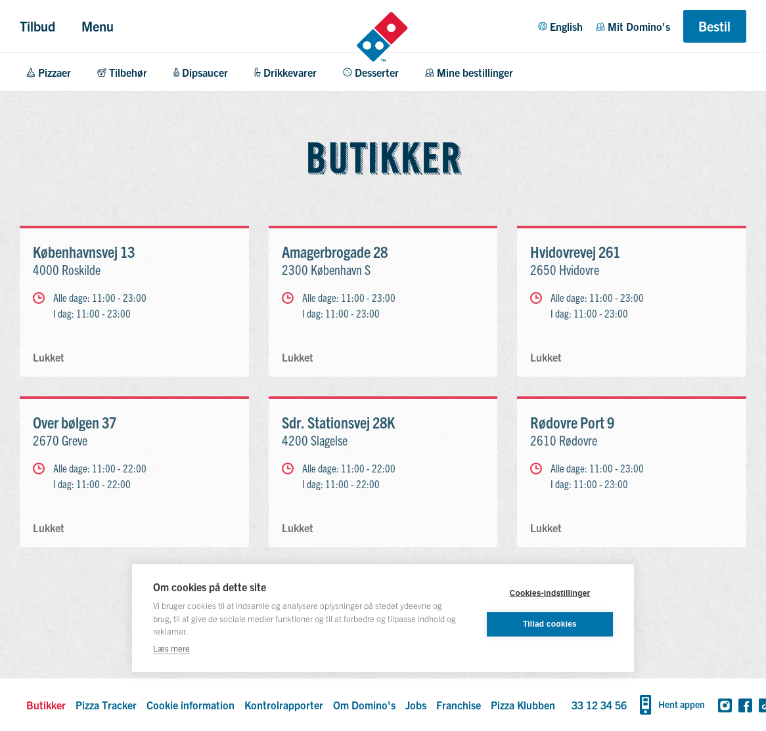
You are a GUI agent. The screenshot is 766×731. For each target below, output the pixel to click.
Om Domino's (364, 704)
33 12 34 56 (599, 704)
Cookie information (190, 704)
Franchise (458, 704)
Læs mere (171, 648)
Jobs (415, 704)
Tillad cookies (550, 624)
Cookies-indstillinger (550, 593)
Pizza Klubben (523, 704)
